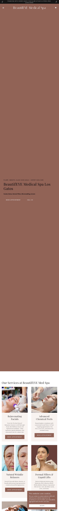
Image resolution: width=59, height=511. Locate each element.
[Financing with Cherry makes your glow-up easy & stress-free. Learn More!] (29, 1)
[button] (6, 7)
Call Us (30, 200)
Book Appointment (14, 437)
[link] (29, 8)
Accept (42, 505)
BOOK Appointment (13, 200)
